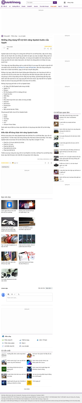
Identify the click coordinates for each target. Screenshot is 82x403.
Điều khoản (8, 395)
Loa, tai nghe (22, 36)
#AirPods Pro (5, 167)
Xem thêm (27, 389)
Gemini (36, 6)
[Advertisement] (41, 22)
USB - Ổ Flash (42, 340)
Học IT (60, 6)
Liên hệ (28, 395)
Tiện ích (66, 6)
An (7, 48)
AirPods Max (32, 67)
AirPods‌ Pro (21, 67)
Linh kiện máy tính (8, 346)
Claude (23, 6)
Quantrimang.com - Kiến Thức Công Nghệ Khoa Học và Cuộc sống (10, 2)
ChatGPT (29, 6)
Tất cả (5, 6)
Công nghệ (53, 6)
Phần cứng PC (7, 340)
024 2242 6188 (17, 398)
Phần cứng (14, 36)
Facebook (38, 395)
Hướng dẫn (18, 395)
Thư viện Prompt (44, 6)
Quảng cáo (33, 395)
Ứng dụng (24, 395)
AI (9, 6)
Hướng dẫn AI (16, 6)
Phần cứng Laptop (8, 343)
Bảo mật (13, 395)
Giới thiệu (3, 395)
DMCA (42, 395)
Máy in (22, 343)
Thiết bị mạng (24, 340)
